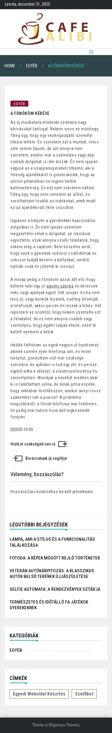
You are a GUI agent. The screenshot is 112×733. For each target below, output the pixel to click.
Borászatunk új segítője (46, 458)
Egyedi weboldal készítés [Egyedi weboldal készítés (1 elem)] (39, 694)
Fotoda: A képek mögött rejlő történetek (55, 558)
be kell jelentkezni (76, 491)
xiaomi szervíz (60, 286)
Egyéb (19, 104)
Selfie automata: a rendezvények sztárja (55, 589)
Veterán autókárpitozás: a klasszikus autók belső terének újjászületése (52, 573)
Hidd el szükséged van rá (32, 444)
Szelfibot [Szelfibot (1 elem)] (84, 694)
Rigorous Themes (65, 725)
